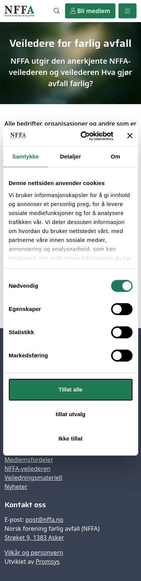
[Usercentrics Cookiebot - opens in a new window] (84, 136)
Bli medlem (90, 10)
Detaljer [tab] (70, 156)
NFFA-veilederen (27, 469)
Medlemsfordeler (29, 460)
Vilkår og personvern (34, 552)
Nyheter (16, 486)
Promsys (48, 561)
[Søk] (57, 10)
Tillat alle (71, 389)
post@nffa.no (44, 519)
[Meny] (127, 10)
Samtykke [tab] (25, 156)
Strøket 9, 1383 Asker (34, 537)
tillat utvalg (70, 414)
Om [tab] (115, 156)
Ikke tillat (70, 438)
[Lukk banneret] (129, 136)
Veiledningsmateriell (33, 477)
